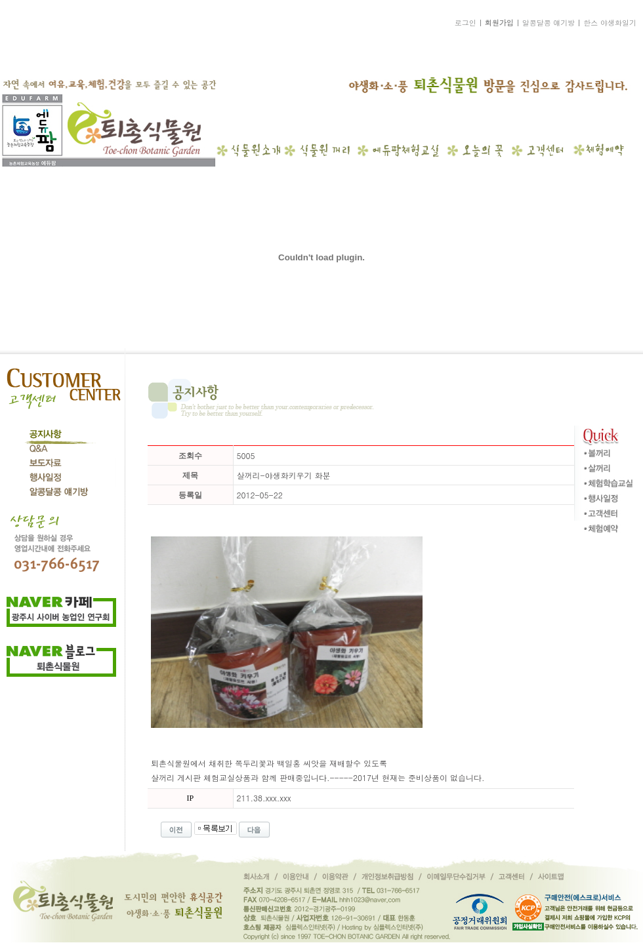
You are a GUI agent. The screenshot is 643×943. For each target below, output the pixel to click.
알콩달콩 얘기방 (548, 23)
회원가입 (499, 23)
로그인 (465, 23)
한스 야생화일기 (609, 23)
